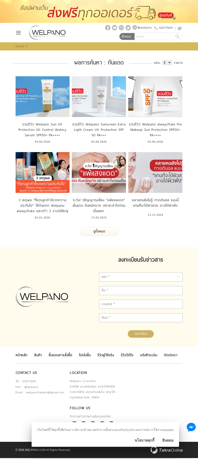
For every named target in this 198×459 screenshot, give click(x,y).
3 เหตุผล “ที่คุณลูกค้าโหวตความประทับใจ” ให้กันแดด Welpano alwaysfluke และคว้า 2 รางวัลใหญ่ (42, 206)
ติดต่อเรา (170, 356)
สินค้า (38, 356)
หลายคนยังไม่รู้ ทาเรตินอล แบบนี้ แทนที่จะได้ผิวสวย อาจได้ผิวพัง (155, 203)
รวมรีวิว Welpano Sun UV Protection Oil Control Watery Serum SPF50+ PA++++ (42, 130)
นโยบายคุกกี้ (144, 440)
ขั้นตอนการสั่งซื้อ (60, 356)
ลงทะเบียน (141, 334)
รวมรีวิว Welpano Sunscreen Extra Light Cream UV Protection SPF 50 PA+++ (99, 130)
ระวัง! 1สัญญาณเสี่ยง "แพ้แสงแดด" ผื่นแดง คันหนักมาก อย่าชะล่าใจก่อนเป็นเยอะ (99, 206)
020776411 (166, 28)
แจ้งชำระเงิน (148, 356)
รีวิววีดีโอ (127, 356)
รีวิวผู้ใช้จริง (105, 356)
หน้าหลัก (20, 47)
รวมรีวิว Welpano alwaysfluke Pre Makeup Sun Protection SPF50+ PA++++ (155, 130)
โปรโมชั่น (85, 356)
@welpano (31, 387)
